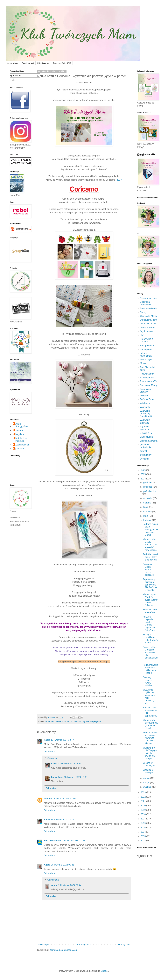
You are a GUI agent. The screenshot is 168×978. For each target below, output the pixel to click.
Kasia (47, 740)
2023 (143, 792)
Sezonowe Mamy (148, 385)
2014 (143, 832)
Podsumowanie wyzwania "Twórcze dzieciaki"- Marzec (150, 738)
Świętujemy (145, 455)
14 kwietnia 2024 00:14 (73, 840)
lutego (146, 782)
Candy (143, 312)
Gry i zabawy (146, 331)
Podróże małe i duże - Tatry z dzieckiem (150, 557)
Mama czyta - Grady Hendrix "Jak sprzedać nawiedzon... (150, 544)
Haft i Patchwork (52, 840)
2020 (143, 805)
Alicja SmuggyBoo (21, 425)
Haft (64, 721)
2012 (143, 840)
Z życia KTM (146, 433)
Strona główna (12, 63)
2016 (143, 823)
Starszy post (124, 944)
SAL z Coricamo (74, 721)
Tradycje (144, 395)
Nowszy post (44, 944)
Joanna (19, 430)
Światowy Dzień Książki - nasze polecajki (148, 569)
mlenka (48, 798)
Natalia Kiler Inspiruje (21, 439)
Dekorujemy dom (148, 320)
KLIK (119, 180)
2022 (143, 797)
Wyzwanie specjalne (91, 721)
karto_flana (57, 777)
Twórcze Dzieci (147, 399)
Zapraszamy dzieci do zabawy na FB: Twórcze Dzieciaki (150, 584)
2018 (143, 814)
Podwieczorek (147, 374)
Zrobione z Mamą (149, 441)
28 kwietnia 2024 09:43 (62, 865)
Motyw (143, 363)
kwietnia (147, 520)
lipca (146, 507)
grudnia (147, 482)
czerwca (147, 511)
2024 (143, 478)
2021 (143, 801)
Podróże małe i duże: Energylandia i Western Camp (150, 529)
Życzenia (144, 459)
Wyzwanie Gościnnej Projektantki (146, 413)
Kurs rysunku (146, 349)
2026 (143, 470)
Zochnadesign (22, 444)
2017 (143, 818)
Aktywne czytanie (148, 298)
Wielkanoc (145, 403)
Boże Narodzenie (53, 721)
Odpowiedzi (53, 758)
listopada (148, 487)
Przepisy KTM (147, 377)
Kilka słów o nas (43, 63)
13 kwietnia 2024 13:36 (75, 777)
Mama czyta (146, 359)
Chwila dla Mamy (148, 316)
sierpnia (147, 502)
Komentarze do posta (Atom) (64, 950)
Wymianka (145, 407)
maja (146, 516)
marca (146, 778)
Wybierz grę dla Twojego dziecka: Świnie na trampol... (150, 753)
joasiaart (19, 448)
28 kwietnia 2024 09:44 (69, 885)
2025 (143, 474)
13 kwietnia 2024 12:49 (69, 763)
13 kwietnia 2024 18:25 (62, 819)
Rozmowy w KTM (148, 381)
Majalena (20, 434)
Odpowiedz (49, 751)
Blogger (104, 971)
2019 (143, 810)
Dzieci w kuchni (147, 327)
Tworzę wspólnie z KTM (62, 63)
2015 (143, 827)
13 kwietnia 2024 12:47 (62, 740)
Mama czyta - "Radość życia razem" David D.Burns (150, 599)
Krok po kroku (147, 345)
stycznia (147, 787)
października (149, 491)
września (148, 498)
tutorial (143, 451)
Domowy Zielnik (148, 323)
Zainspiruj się (146, 437)
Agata (47, 865)
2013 (143, 836)
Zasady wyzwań (28, 63)
